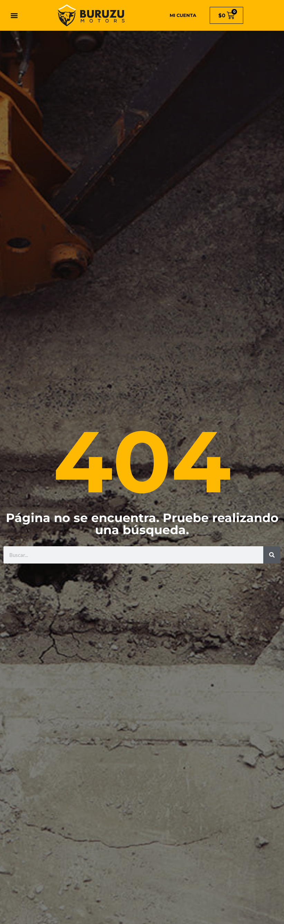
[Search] (272, 555)
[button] (14, 15)
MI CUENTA (183, 15)
